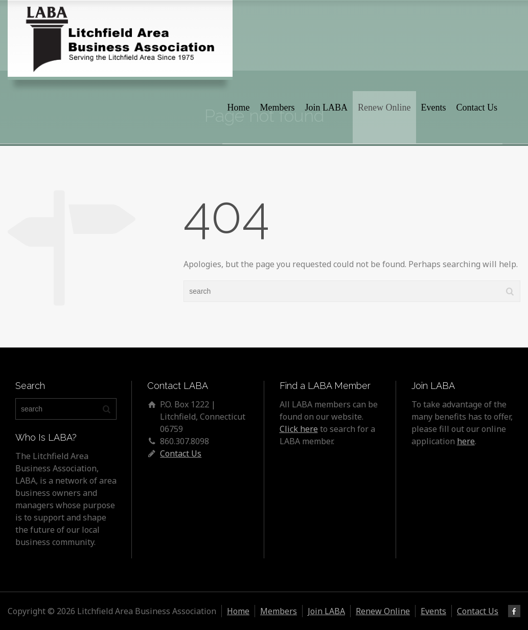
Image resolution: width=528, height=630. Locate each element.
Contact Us (477, 107)
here (466, 441)
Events (433, 107)
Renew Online (384, 107)
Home (238, 107)
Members (277, 107)
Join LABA (326, 107)
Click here (299, 429)
